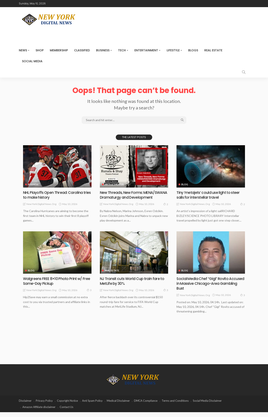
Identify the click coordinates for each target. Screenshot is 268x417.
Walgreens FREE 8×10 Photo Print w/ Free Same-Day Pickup (53, 286)
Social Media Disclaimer (207, 405)
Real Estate (213, 50)
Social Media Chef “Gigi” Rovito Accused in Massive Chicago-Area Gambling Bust (206, 288)
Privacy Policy (44, 405)
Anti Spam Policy (92, 405)
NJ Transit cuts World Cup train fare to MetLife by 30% (133, 286)
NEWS (23, 50)
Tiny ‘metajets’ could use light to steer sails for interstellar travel (209, 195)
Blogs (193, 50)
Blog (184, 184)
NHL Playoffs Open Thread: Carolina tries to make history (53, 195)
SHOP (40, 50)
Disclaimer (25, 405)
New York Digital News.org (41, 204)
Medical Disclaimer (118, 405)
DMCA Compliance (145, 405)
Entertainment (146, 50)
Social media (32, 61)
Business (103, 50)
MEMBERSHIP (59, 50)
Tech (122, 50)
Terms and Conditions (175, 405)
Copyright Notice (67, 405)
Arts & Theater (114, 184)
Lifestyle (173, 50)
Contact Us (66, 411)
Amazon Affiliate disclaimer (38, 411)
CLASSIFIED (82, 50)
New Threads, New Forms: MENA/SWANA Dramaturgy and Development (127, 197)
